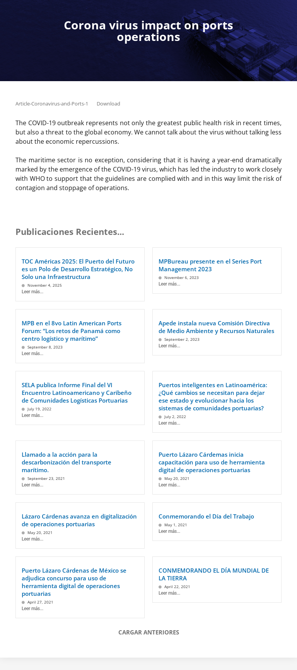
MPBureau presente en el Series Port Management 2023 (210, 265)
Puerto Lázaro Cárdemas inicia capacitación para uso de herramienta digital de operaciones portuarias (212, 462)
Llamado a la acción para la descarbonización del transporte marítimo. (66, 462)
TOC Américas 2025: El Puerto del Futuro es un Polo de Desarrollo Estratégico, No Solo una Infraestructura (78, 269)
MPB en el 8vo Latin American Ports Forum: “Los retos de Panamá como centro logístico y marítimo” (71, 330)
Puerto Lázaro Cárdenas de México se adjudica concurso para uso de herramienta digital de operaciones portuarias (74, 581)
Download (108, 103)
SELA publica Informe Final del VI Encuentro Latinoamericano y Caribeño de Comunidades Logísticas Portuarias (76, 392)
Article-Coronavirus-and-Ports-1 (51, 103)
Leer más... (32, 291)
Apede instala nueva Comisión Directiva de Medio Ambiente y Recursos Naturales (216, 327)
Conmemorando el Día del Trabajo (206, 516)
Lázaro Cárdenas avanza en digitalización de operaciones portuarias (79, 520)
